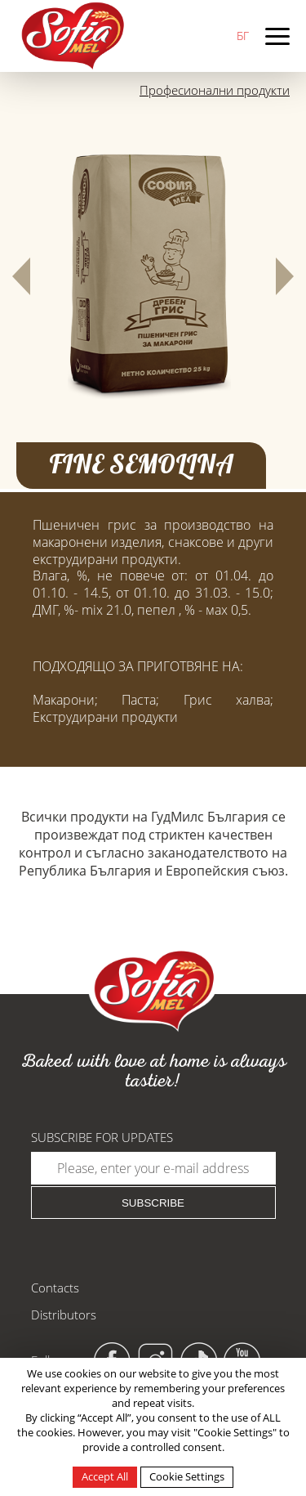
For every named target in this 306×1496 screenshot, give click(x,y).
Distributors (63, 1314)
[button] (21, 276)
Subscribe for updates (102, 1137)
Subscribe (153, 1203)
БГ (243, 35)
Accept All (105, 1476)
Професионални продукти (215, 90)
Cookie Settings (186, 1476)
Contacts (55, 1287)
